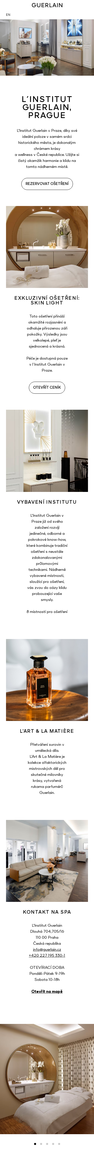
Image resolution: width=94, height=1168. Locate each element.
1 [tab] (35, 1144)
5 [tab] (59, 1144)
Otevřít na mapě (47, 992)
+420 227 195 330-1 (47, 956)
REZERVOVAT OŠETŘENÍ (47, 184)
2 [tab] (41, 1144)
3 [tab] (47, 1144)
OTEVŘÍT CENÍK (47, 387)
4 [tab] (53, 1144)
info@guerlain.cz (47, 950)
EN (8, 15)
